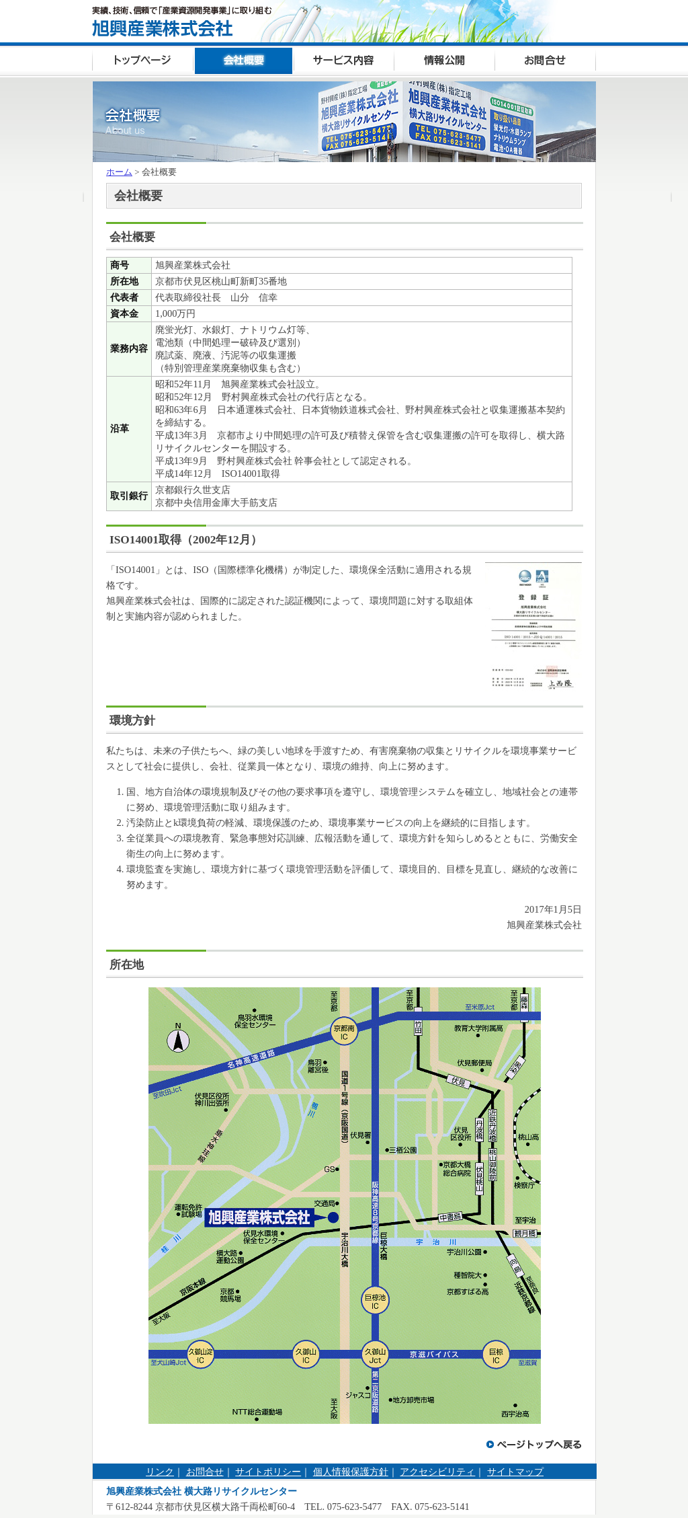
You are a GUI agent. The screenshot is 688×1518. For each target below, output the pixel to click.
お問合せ (205, 1471)
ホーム (119, 172)
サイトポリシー (268, 1471)
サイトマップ (515, 1471)
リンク (160, 1471)
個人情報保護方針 (350, 1471)
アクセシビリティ (437, 1471)
